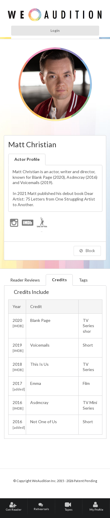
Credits (59, 279)
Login (55, 30)
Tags (83, 279)
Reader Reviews (25, 279)
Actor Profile (27, 159)
